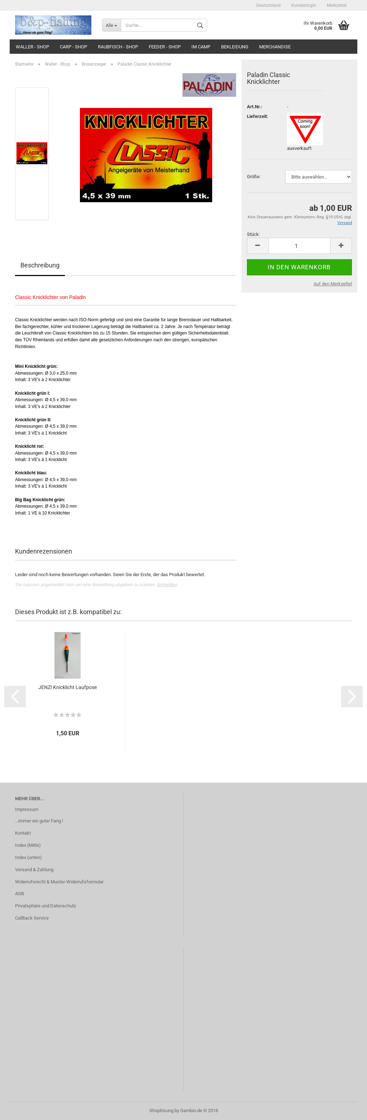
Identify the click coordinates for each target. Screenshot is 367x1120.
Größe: (254, 176)
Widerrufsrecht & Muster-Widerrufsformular (59, 881)
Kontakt (23, 833)
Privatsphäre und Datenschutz (45, 905)
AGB (19, 893)
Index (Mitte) (28, 845)
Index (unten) (28, 857)
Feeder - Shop (165, 46)
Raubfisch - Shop (118, 46)
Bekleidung (234, 46)
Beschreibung (39, 265)
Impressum (26, 809)
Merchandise (275, 46)
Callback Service (32, 918)
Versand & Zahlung (34, 869)
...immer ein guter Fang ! (39, 821)
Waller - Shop (32, 46)
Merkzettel (337, 5)
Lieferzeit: (257, 116)
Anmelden (167, 584)
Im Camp (200, 46)
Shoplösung (161, 1110)
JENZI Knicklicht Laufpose (67, 687)
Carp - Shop (73, 46)
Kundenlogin (303, 5)
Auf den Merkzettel (333, 283)
